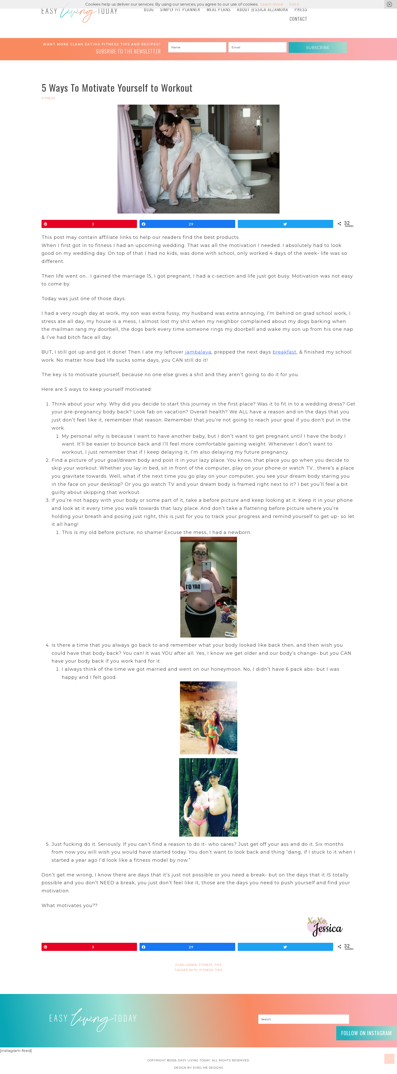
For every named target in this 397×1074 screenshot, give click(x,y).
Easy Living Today (79, 12)
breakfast (284, 352)
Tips (218, 965)
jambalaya (198, 352)
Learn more (271, 4)
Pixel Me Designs (208, 1067)
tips (218, 970)
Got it (294, 4)
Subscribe (317, 47)
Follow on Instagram (366, 1033)
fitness (206, 970)
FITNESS (48, 98)
